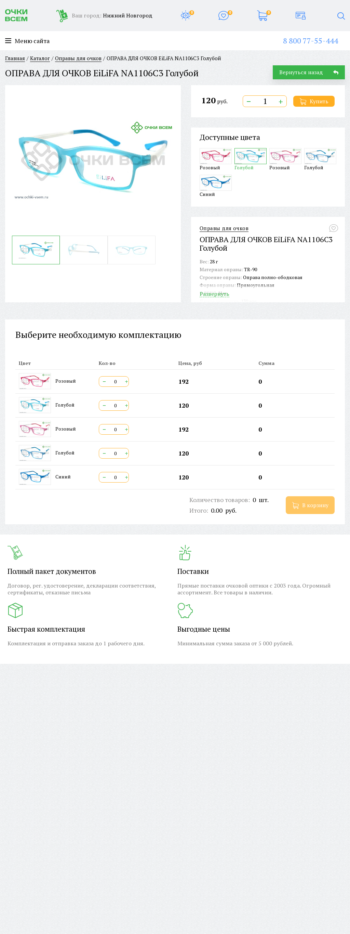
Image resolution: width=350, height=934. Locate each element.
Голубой (250, 159)
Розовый (216, 159)
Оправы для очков (224, 228)
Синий (216, 186)
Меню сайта (27, 40)
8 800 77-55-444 (310, 40)
